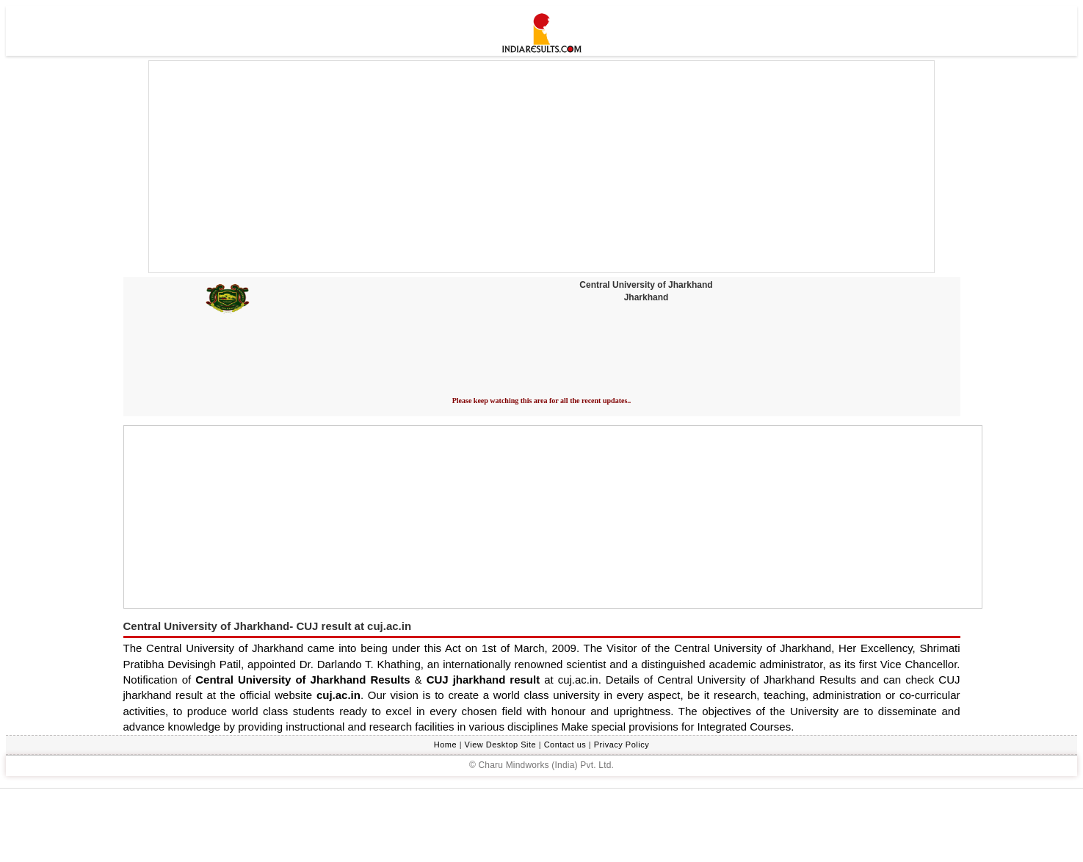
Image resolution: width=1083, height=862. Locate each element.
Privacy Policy (621, 744)
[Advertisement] (542, 166)
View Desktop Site (501, 744)
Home (445, 744)
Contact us (565, 744)
